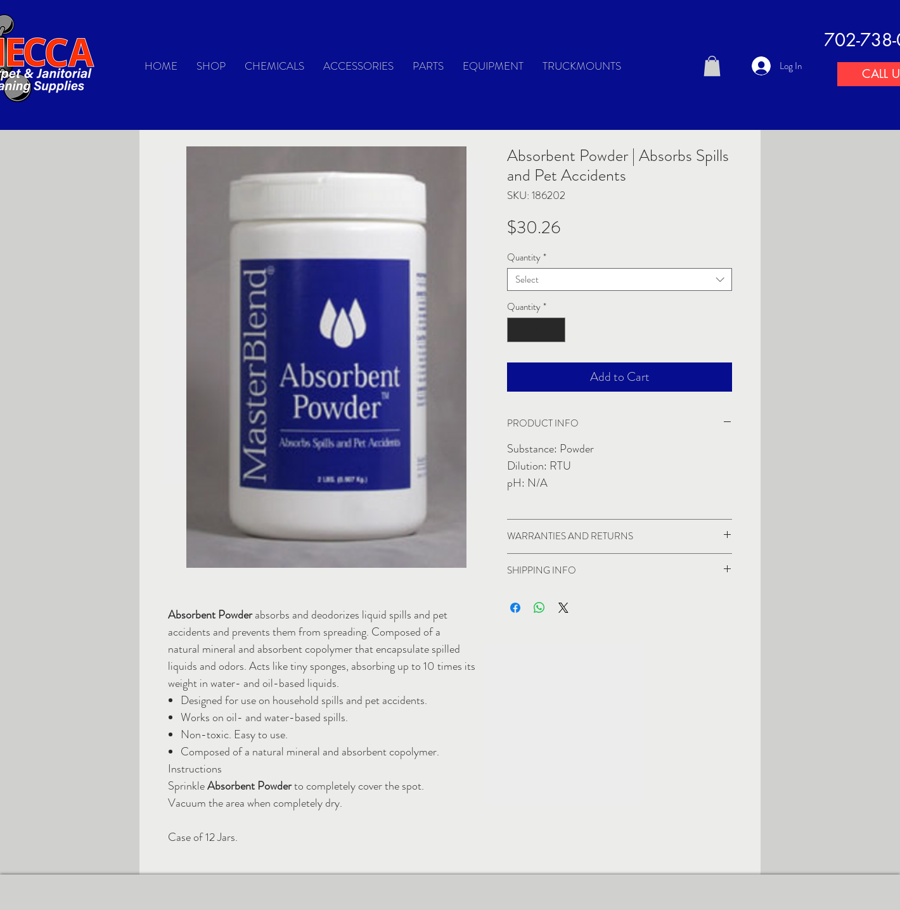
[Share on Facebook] (515, 607)
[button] (712, 66)
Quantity (526, 257)
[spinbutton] (536, 330)
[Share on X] (563, 607)
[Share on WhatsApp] (539, 607)
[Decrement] (517, 330)
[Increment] (555, 330)
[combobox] (619, 279)
